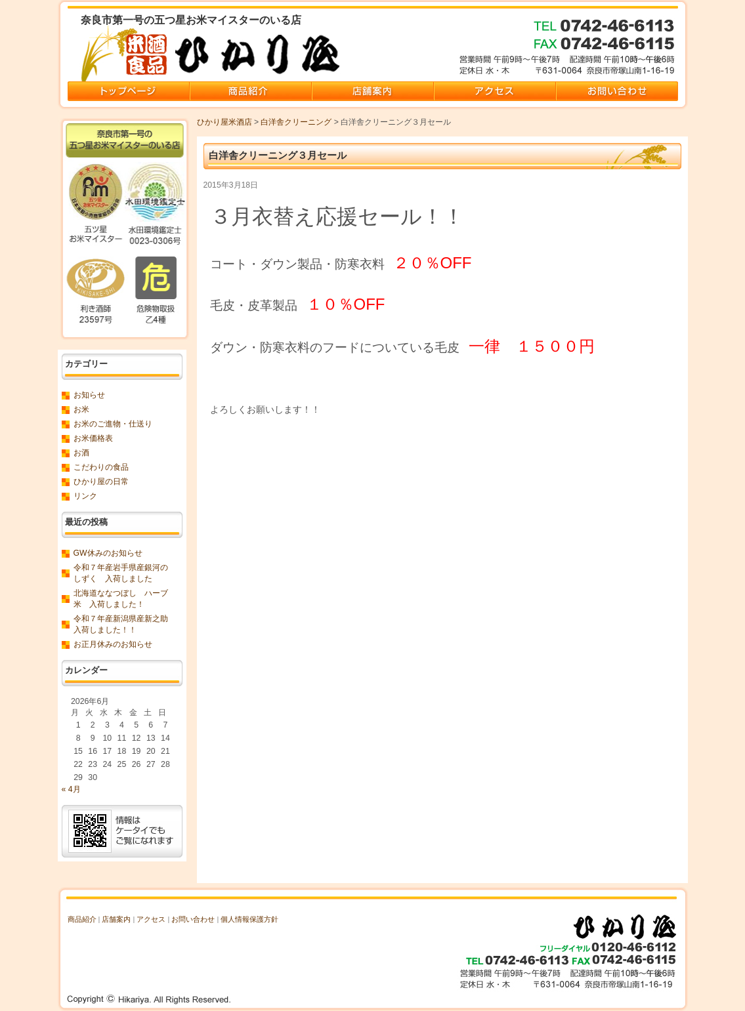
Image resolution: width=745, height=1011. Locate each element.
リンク (85, 496)
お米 (81, 409)
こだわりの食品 (101, 467)
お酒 (81, 452)
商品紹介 (82, 919)
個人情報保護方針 (249, 919)
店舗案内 (116, 919)
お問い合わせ (193, 919)
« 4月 (71, 789)
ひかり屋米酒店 (224, 122)
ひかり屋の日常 (101, 481)
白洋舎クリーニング (296, 122)
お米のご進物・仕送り (113, 423)
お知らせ (89, 395)
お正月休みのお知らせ (113, 644)
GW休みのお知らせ (108, 553)
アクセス (151, 919)
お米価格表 (93, 438)
